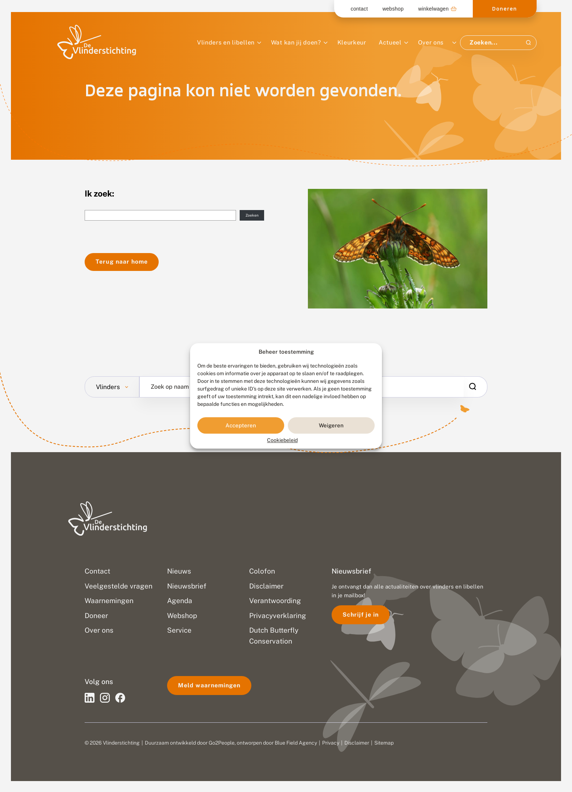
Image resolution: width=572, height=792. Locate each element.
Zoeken (252, 215)
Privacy (330, 743)
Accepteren (240, 425)
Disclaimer (356, 743)
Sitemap (384, 743)
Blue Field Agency (296, 743)
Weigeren (331, 425)
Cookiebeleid (282, 440)
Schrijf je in (361, 614)
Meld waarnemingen (209, 685)
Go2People (222, 743)
